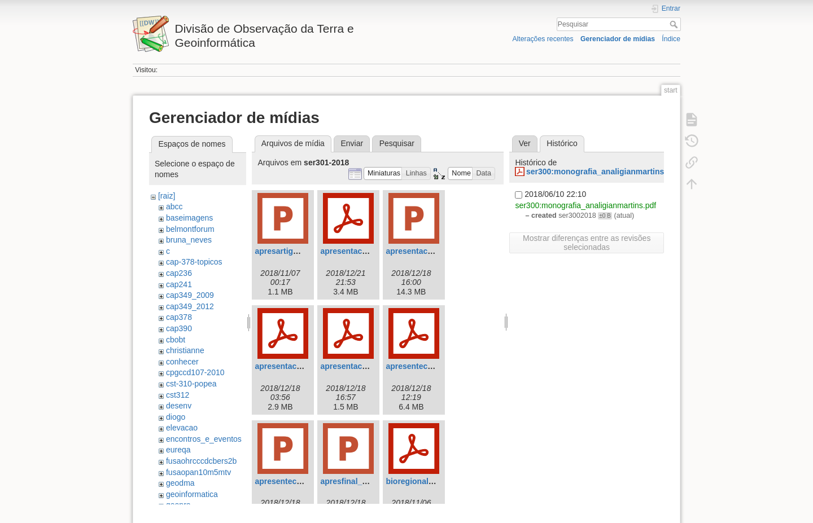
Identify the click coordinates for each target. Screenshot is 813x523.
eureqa (178, 449)
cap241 (179, 284)
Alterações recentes (542, 39)
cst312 (177, 394)
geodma (180, 482)
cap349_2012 (190, 306)
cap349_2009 (190, 295)
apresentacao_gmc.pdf (298, 366)
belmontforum (190, 229)
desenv (178, 405)
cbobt (175, 339)
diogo (175, 416)
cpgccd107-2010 (195, 372)
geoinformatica (192, 494)
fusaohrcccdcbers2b (201, 460)
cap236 (179, 273)
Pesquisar (675, 24)
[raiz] (166, 195)
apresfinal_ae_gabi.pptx (365, 481)
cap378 (179, 317)
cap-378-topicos (194, 261)
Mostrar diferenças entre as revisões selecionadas (586, 243)
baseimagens (189, 217)
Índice (671, 39)
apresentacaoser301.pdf (365, 251)
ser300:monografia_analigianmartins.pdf (602, 171)
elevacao (182, 427)
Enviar (351, 143)
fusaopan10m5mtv (198, 472)
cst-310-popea (191, 383)
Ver (525, 143)
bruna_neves (189, 239)
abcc (174, 206)
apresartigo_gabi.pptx (296, 251)
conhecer (182, 361)
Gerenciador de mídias (617, 39)
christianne (185, 350)
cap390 (179, 328)
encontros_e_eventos (204, 438)
